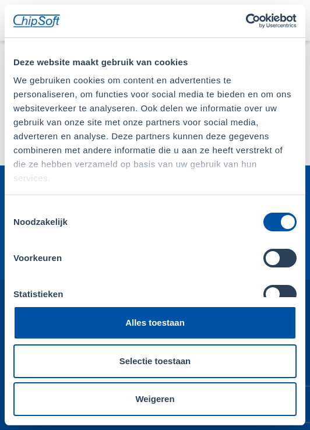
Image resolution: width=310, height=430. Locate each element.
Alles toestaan (155, 322)
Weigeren (154, 399)
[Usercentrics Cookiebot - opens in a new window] (246, 21)
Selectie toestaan (155, 361)
